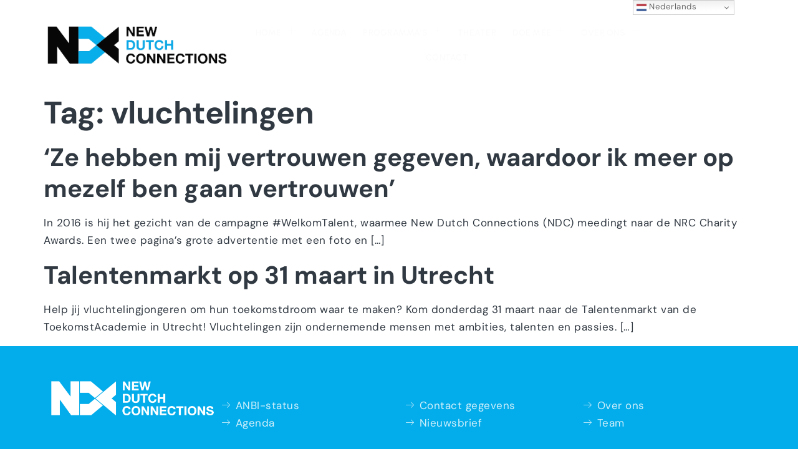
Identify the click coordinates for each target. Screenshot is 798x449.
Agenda (273, 31)
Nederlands (667, 6)
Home (220, 30)
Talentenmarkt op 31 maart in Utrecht (269, 249)
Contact (612, 31)
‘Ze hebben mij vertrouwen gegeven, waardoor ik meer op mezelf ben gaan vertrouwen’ (389, 146)
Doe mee (477, 30)
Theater (417, 31)
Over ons (546, 30)
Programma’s (344, 30)
